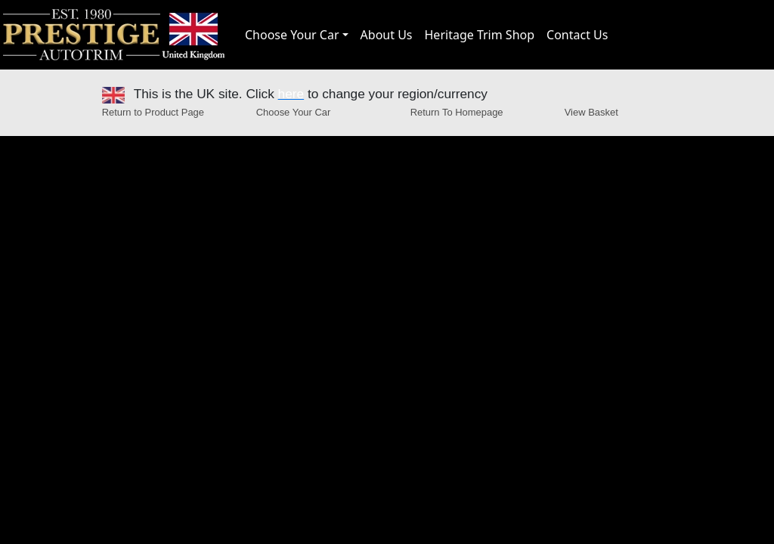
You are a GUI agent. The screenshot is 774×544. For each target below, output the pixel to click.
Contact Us (577, 34)
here (291, 93)
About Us (387, 34)
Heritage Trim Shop (480, 34)
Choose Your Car (292, 34)
